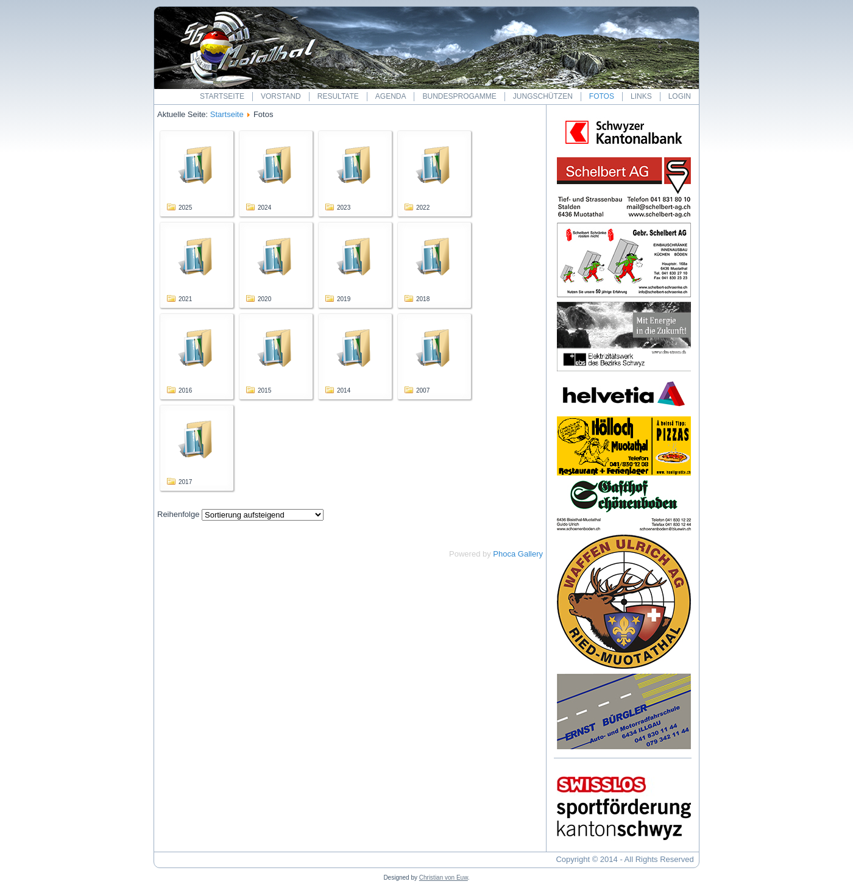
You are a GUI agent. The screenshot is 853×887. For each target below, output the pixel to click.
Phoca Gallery (518, 553)
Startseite (222, 96)
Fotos (601, 96)
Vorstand (281, 96)
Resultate (338, 96)
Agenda (390, 96)
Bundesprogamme (459, 96)
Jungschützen (543, 96)
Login (679, 96)
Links (641, 96)
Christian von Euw (443, 877)
